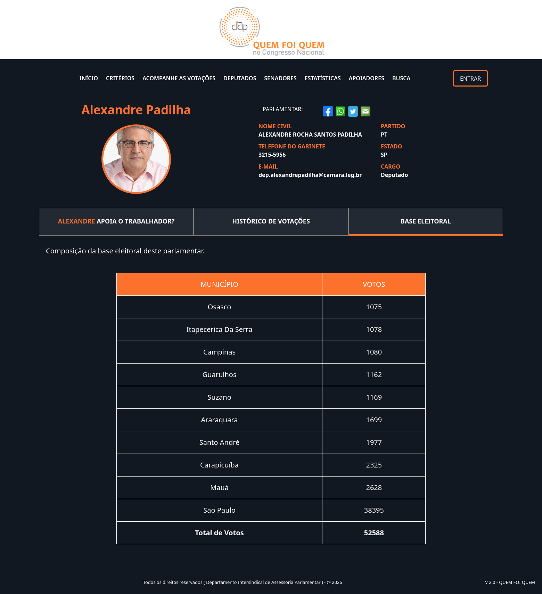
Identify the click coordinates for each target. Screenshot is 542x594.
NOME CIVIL (275, 126)
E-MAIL (268, 166)
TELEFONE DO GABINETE (291, 146)
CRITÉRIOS (120, 78)
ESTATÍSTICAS (323, 78)
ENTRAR (470, 78)
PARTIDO (393, 126)
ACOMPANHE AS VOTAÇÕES (178, 78)
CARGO (390, 166)
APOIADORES (366, 78)
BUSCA (401, 78)
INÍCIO (89, 78)
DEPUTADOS (239, 78)
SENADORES (280, 78)
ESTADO (391, 146)
